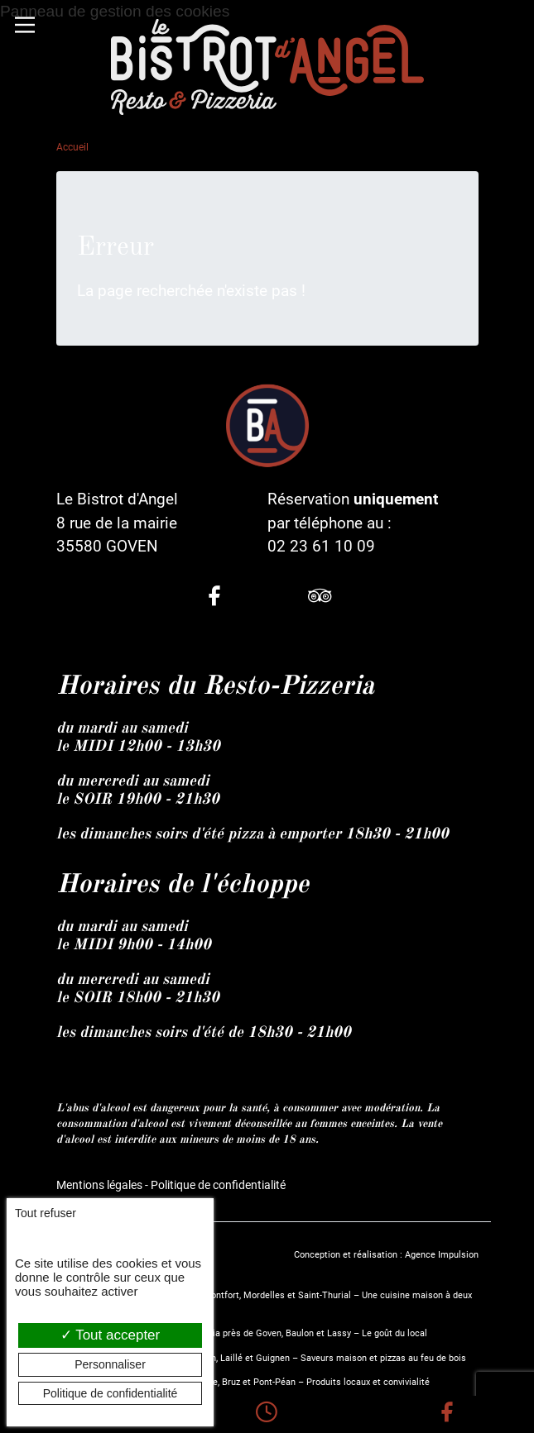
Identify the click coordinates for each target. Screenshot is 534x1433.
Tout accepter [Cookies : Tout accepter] (110, 1335)
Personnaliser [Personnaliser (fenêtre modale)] (110, 1364)
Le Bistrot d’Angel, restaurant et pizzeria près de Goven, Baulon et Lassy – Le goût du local (241, 1333)
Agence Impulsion (442, 1254)
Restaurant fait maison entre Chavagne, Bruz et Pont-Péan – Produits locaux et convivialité (243, 1382)
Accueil (72, 147)
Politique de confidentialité (218, 1185)
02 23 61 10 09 (321, 546)
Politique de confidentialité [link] (110, 1393)
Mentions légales (99, 1185)
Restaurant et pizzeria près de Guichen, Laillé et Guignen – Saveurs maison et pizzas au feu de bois (261, 1358)
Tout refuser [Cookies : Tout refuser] (45, 1213)
